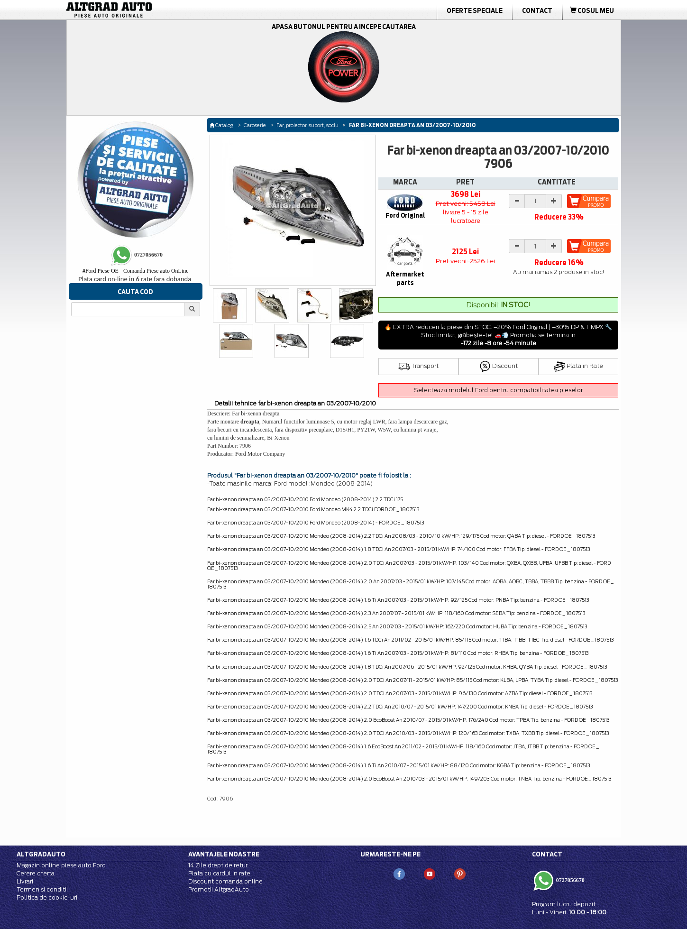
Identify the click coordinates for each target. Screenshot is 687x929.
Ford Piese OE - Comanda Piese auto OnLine (135, 270)
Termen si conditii (42, 889)
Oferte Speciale (475, 10)
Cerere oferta (36, 873)
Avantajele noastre (223, 854)
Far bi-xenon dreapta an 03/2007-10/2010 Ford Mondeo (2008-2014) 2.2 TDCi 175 (305, 499)
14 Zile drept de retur (217, 865)
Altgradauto (41, 854)
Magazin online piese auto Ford (61, 865)
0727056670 (570, 880)
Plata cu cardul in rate (219, 873)
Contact (537, 10)
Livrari (25, 881)
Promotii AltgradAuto (218, 889)
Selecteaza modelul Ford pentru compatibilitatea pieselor (498, 390)
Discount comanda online (225, 881)
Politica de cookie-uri (47, 897)
